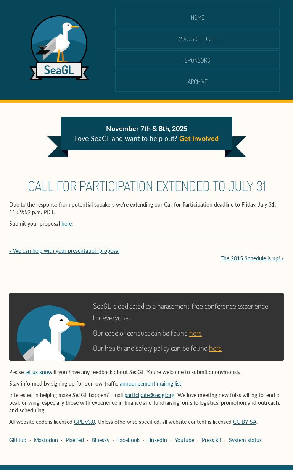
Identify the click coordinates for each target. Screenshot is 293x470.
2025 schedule (197, 39)
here (66, 223)
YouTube (184, 440)
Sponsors (197, 60)
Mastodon (46, 440)
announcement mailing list (150, 383)
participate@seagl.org (149, 395)
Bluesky (100, 440)
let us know (38, 372)
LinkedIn (157, 440)
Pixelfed (75, 440)
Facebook (128, 440)
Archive (198, 82)
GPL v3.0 (84, 421)
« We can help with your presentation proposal (64, 250)
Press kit (211, 440)
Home (197, 17)
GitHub (17, 440)
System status (245, 440)
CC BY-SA (244, 421)
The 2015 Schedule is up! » (252, 258)
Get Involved (199, 138)
